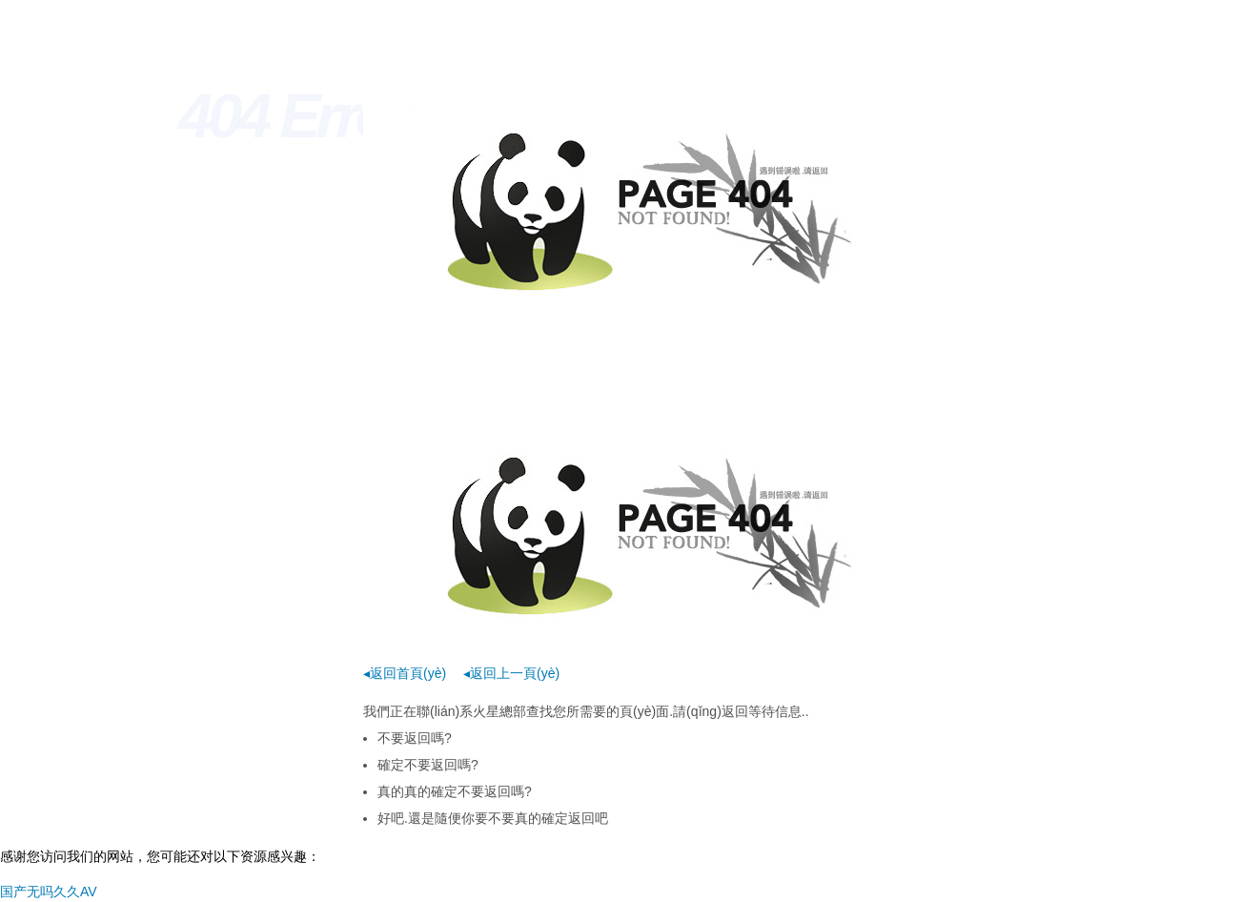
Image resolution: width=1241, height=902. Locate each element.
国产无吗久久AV (48, 891)
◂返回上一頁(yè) (511, 673)
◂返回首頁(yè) (404, 673)
